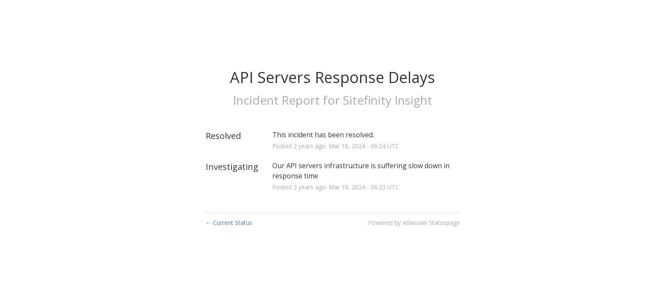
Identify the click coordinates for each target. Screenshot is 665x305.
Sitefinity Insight (387, 100)
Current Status (228, 223)
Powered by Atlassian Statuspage (414, 223)
